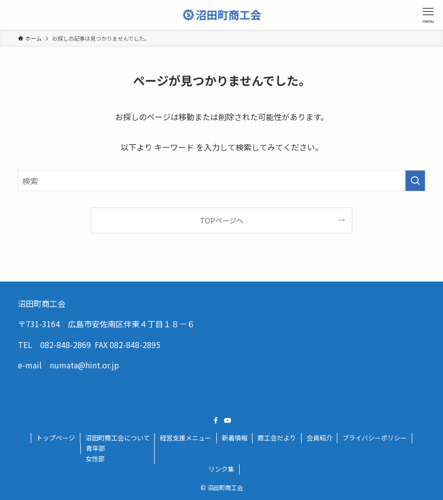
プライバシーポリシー (374, 437)
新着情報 (235, 437)
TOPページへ (221, 220)
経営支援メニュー (185, 437)
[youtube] (227, 420)
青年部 (95, 448)
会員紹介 (319, 437)
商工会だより (276, 437)
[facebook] (215, 420)
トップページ (55, 437)
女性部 (95, 458)
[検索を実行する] (415, 180)
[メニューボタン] (428, 15)
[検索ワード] (222, 180)
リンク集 (221, 469)
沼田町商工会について (117, 437)
